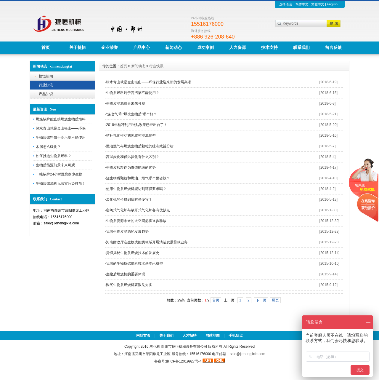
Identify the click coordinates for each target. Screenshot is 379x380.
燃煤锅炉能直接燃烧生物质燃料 (61, 119)
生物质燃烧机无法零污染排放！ (61, 183)
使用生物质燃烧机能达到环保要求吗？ (136, 189)
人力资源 (237, 47)
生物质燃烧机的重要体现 (125, 274)
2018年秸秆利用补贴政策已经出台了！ (136, 125)
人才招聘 (189, 335)
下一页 (261, 300)
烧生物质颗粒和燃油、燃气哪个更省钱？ (138, 178)
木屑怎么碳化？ (48, 147)
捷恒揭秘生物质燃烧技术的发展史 (132, 253)
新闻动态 (173, 47)
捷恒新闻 (46, 76)
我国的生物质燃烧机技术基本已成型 (134, 263)
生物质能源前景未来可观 (55, 165)
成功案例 (205, 47)
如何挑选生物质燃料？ (53, 156)
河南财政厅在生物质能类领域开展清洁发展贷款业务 (147, 242)
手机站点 (236, 335)
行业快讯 (46, 85)
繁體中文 (317, 4)
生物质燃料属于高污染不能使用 (61, 137)
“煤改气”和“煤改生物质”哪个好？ (131, 114)
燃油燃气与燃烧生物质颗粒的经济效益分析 (140, 146)
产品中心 (141, 47)
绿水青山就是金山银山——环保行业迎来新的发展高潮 (148, 82)
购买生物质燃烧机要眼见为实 (129, 285)
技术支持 (269, 47)
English (332, 4)
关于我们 (166, 335)
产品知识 (46, 94)
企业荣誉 (109, 47)
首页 (45, 47)
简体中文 (302, 4)
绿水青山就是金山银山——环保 (61, 128)
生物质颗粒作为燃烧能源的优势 (131, 167)
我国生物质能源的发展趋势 (127, 231)
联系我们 (301, 47)
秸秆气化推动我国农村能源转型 (131, 135)
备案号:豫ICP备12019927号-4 (178, 361)
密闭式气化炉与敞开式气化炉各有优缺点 (138, 210)
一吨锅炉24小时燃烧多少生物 (59, 174)
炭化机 (155, 346)
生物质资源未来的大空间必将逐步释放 (136, 221)
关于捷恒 (77, 47)
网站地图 (212, 335)
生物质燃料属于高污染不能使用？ (132, 93)
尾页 (275, 300)
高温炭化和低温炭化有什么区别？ (132, 157)
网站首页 (143, 335)
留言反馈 (333, 47)
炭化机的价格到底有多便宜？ (129, 199)
